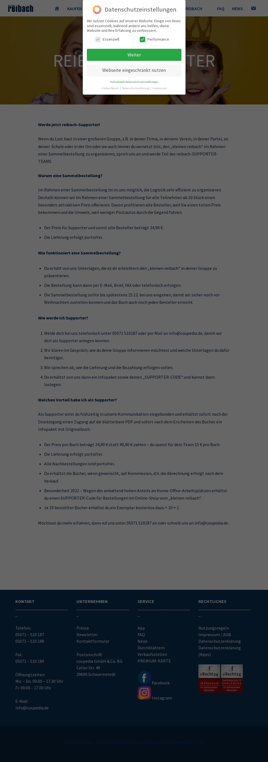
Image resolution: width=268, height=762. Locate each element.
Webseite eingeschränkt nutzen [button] (134, 69)
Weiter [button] (134, 53)
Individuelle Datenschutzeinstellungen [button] (134, 80)
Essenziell (107, 37)
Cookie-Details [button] (110, 86)
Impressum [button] (159, 86)
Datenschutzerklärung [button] (136, 86)
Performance (154, 37)
